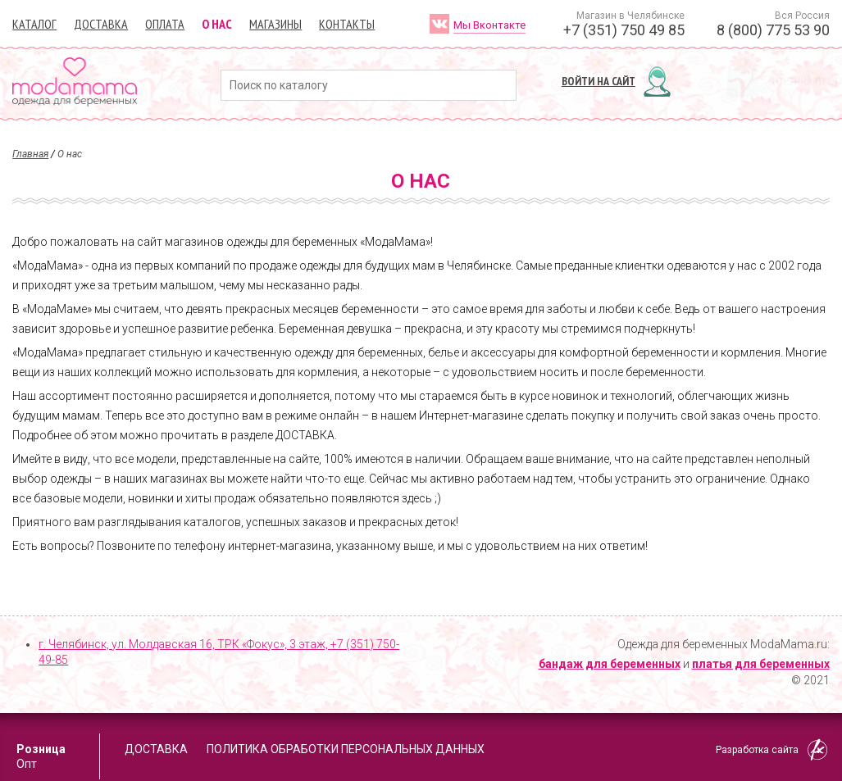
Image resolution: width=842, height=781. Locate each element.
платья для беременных (761, 663)
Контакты (347, 24)
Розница (41, 749)
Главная (30, 154)
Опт (26, 763)
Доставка (101, 24)
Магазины (275, 24)
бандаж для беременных (609, 663)
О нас (217, 24)
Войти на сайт (598, 81)
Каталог (34, 24)
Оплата (164, 24)
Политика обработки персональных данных (346, 749)
